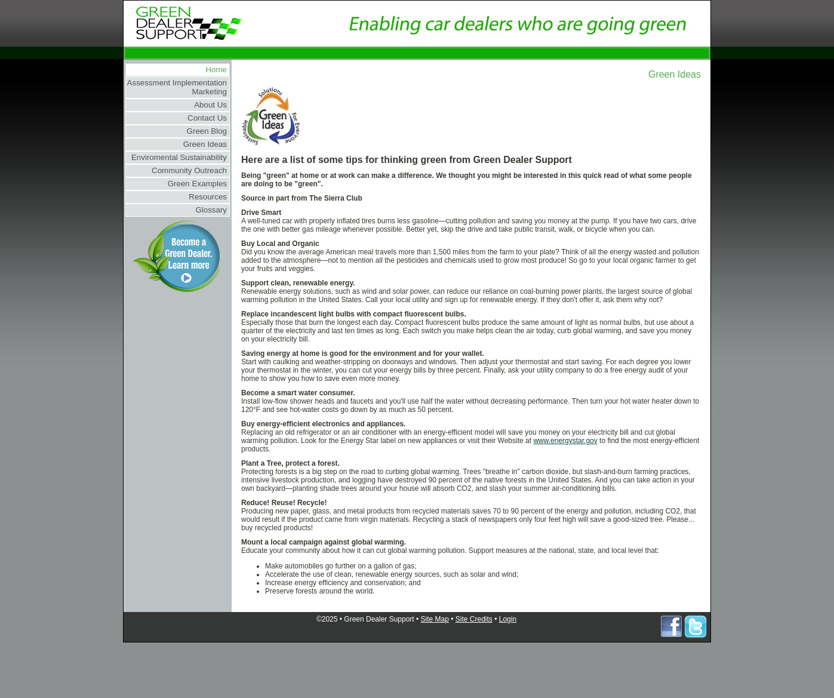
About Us (210, 104)
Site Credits (474, 619)
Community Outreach (189, 170)
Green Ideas (205, 144)
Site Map (435, 619)
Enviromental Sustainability (179, 157)
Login (507, 619)
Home (216, 69)
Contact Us (207, 117)
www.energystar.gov (565, 440)
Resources (208, 196)
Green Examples (197, 183)
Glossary (211, 209)
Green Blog (207, 131)
